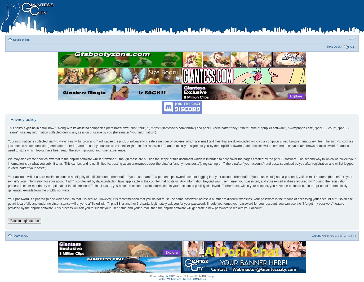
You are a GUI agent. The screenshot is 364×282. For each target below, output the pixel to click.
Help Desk (333, 46)
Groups (316, 235)
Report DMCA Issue (194, 279)
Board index (21, 39)
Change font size (352, 38)
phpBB (169, 276)
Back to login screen (24, 221)
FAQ (351, 46)
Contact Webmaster (169, 279)
